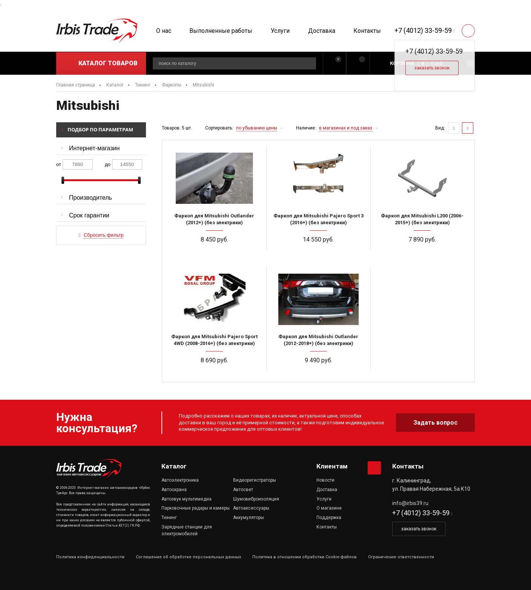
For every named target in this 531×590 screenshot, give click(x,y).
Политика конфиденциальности (90, 557)
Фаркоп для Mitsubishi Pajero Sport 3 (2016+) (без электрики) (318, 219)
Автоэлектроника (180, 480)
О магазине (329, 508)
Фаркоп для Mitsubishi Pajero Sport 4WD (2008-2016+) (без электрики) (214, 340)
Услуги (280, 30)
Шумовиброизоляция (256, 499)
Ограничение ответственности (401, 557)
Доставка (321, 30)
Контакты (367, 30)
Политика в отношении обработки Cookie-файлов (304, 557)
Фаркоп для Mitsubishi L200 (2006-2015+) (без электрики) (422, 219)
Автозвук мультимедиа (186, 499)
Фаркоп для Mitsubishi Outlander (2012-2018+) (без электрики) (318, 340)
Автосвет (243, 489)
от (58, 164)
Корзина (402, 63)
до (107, 164)
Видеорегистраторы (254, 480)
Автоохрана (174, 489)
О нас (163, 30)
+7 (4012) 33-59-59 (423, 30)
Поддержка (328, 517)
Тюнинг (169, 517)
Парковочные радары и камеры (195, 508)
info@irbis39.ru (410, 503)
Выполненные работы (220, 30)
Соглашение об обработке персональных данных (188, 557)
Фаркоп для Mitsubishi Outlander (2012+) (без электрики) (214, 219)
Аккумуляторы (248, 517)
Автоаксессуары (251, 508)
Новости (325, 480)
